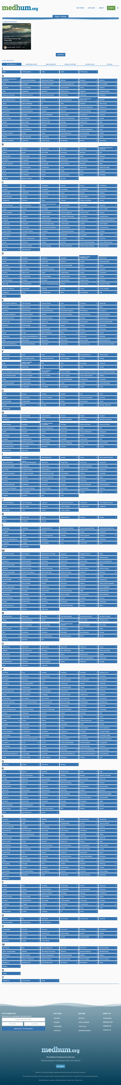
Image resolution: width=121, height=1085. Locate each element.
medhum (20, 8)
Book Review (7, 36)
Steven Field (11, 47)
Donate (111, 8)
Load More (60, 54)
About (103, 8)
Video (12, 36)
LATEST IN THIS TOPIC (10, 22)
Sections (81, 8)
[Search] (118, 8)
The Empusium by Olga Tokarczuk (12, 39)
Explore (92, 8)
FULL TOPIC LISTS (8, 60)
